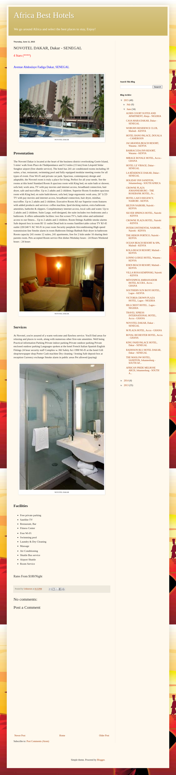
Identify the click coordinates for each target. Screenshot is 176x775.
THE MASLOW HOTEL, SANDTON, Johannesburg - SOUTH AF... (141, 360)
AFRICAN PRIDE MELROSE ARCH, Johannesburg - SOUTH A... (142, 370)
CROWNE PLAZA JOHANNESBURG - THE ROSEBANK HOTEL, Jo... (140, 191)
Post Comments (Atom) (38, 741)
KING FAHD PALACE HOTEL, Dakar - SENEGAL (141, 344)
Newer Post (19, 735)
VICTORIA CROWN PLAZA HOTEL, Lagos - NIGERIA (140, 299)
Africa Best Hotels (44, 15)
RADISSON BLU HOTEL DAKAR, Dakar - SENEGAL (143, 351)
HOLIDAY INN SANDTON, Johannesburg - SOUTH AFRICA (143, 181)
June (129, 109)
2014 (126, 380)
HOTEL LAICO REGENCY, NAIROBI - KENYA (140, 199)
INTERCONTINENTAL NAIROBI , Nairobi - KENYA (143, 229)
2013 (126, 385)
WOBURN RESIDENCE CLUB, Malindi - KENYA (142, 129)
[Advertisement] (62, 708)
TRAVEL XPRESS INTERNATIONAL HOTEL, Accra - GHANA (141, 315)
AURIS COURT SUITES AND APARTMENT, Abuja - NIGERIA (143, 114)
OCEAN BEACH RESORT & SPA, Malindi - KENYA (143, 244)
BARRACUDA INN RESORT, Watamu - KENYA (141, 152)
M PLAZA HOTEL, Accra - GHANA (144, 330)
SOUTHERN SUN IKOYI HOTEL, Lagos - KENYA (143, 291)
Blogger (100, 760)
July (129, 104)
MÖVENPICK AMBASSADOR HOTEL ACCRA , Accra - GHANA (141, 283)
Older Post (104, 735)
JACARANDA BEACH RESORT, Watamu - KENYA (142, 144)
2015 (126, 100)
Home (62, 735)
